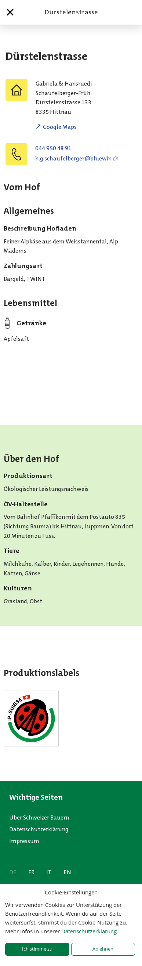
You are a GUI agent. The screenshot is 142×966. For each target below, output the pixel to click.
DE (13, 872)
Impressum (24, 841)
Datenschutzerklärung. (89, 931)
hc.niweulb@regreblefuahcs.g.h (77, 158)
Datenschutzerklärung (39, 829)
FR (31, 872)
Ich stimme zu (37, 949)
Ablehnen (102, 949)
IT (49, 872)
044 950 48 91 (53, 148)
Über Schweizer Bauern (39, 817)
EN (67, 872)
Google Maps (60, 127)
